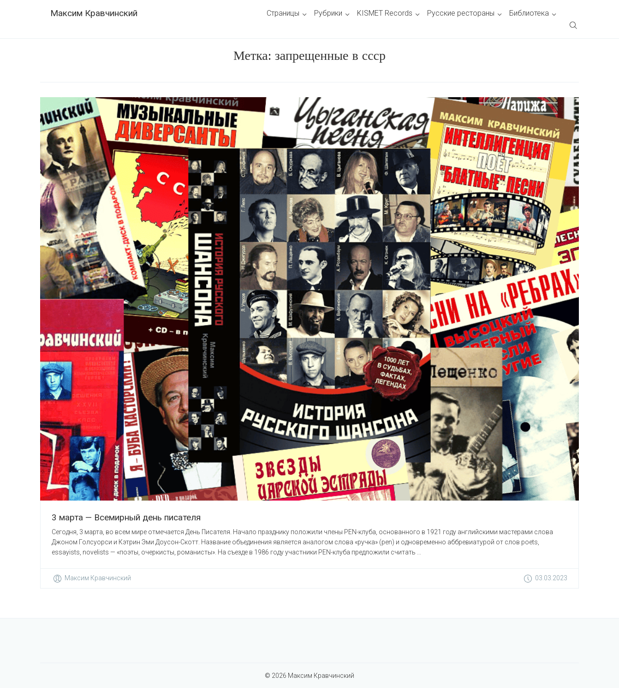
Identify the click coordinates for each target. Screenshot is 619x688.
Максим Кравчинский (93, 13)
